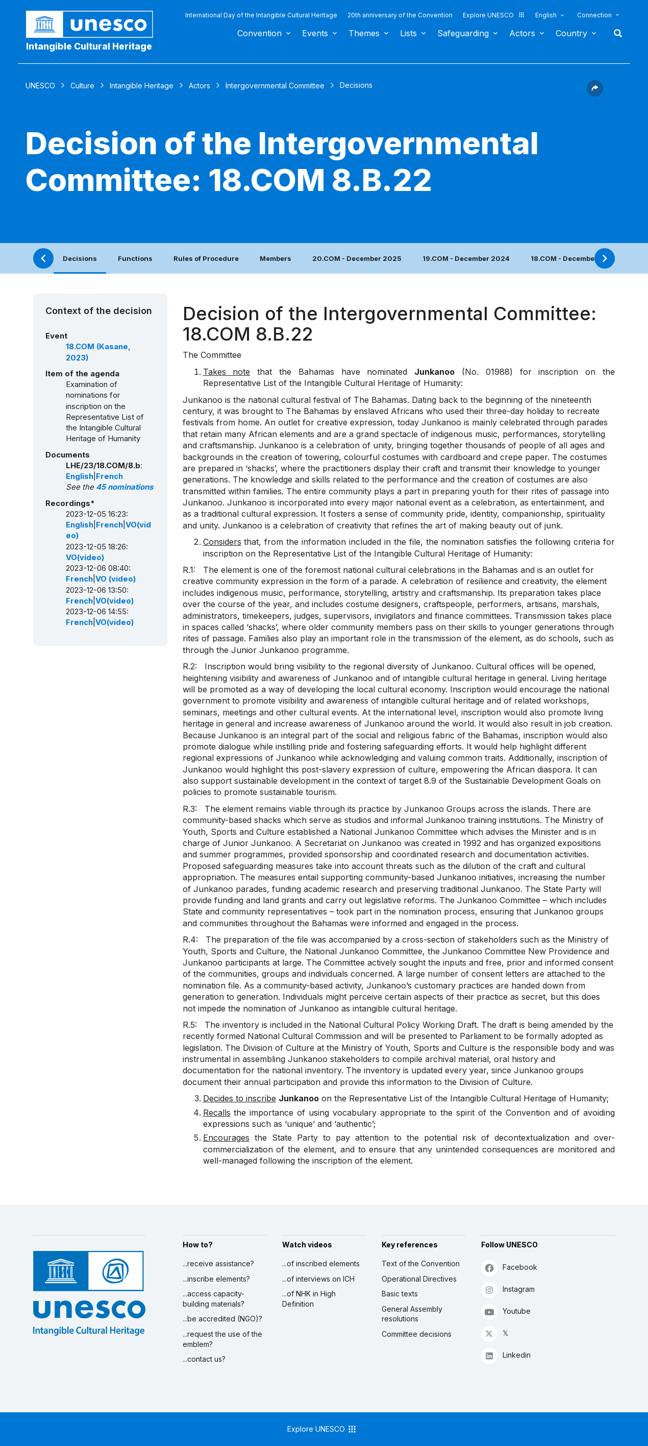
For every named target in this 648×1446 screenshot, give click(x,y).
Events (315, 33)
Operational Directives (419, 1278)
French (109, 476)
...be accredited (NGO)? (222, 1318)
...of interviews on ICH (318, 1278)
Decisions (80, 258)
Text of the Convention (421, 1263)
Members (275, 258)
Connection (594, 15)
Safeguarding (463, 33)
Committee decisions (417, 1334)
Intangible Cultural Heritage (89, 46)
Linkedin (506, 1355)
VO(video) (85, 557)
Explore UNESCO (494, 15)
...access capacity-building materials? (213, 1298)
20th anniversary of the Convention (400, 15)
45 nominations (124, 487)
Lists (408, 33)
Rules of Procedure (206, 258)
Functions (135, 258)
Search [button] (615, 33)
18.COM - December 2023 (574, 258)
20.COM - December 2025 (357, 258)
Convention (259, 33)
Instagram (508, 1289)
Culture (82, 85)
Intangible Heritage (141, 85)
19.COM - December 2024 (466, 258)
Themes (364, 33)
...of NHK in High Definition (309, 1298)
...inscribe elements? (216, 1278)
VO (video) (115, 579)
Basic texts (400, 1293)
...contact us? (204, 1359)
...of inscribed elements (321, 1263)
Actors (522, 33)
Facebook (509, 1267)
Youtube (506, 1311)
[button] (595, 93)
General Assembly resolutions (412, 1314)
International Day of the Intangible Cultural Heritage (261, 15)
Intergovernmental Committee (275, 85)
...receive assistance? (218, 1263)
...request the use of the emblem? (222, 1339)
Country (571, 33)
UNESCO (40, 85)
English (546, 15)
